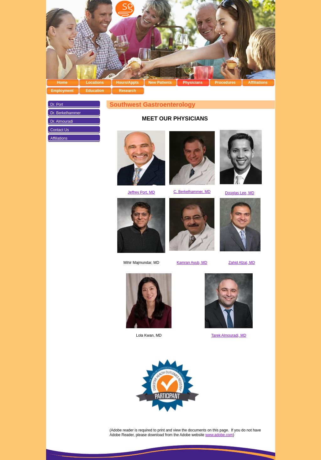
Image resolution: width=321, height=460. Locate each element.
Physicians (193, 82)
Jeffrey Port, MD (141, 192)
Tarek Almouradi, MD (228, 335)
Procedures (225, 82)
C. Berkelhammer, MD (191, 192)
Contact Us (59, 130)
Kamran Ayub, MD (192, 262)
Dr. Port (56, 104)
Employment (62, 90)
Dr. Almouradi (61, 121)
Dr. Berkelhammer (65, 113)
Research (127, 90)
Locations (95, 82)
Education (95, 90)
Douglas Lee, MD (239, 193)
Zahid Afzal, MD (242, 262)
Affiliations (258, 82)
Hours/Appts (127, 82)
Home (62, 82)
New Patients (160, 82)
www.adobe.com (219, 435)
